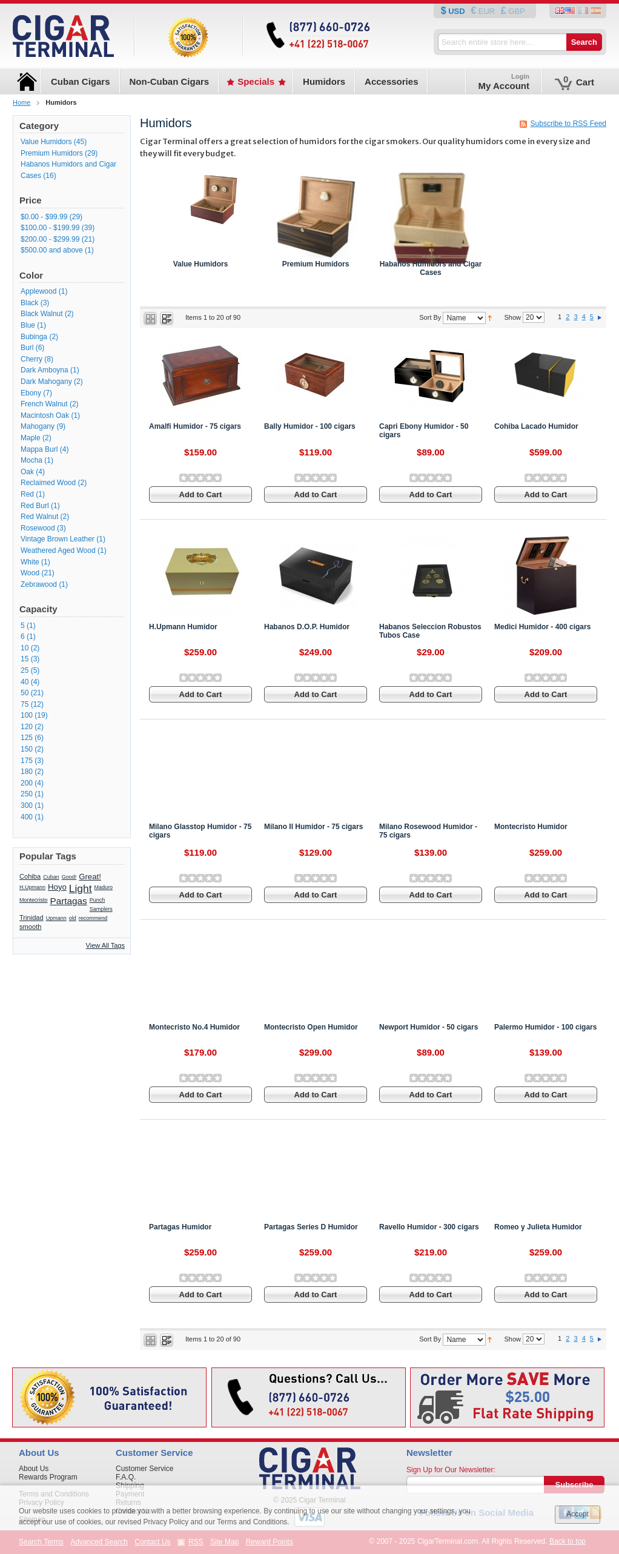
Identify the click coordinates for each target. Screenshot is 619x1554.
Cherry (31, 359)
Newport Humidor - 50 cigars (428, 1027)
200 (27, 783)
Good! (69, 877)
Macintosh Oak (45, 415)
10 (24, 648)
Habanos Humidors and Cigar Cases (431, 268)
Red (27, 494)
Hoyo (57, 886)
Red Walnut (39, 516)
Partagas (68, 901)
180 (27, 771)
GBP (515, 11)
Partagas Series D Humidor (311, 1227)
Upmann (56, 918)
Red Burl (35, 505)
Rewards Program (48, 1477)
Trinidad (31, 917)
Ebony (31, 393)
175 (27, 760)
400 (27, 817)
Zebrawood (40, 584)
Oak (27, 472)
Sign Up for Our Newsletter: (450, 1470)
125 (27, 737)
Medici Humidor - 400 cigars (542, 627)
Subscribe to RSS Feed (568, 123)
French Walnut (44, 404)
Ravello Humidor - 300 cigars (429, 1227)
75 (24, 704)
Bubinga (34, 336)
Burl (27, 347)
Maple (31, 438)
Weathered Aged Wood (58, 550)
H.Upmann (32, 887)
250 (27, 794)
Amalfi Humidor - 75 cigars (195, 426)
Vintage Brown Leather (57, 539)
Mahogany (38, 426)
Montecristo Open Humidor (311, 1027)
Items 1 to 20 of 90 (212, 317)
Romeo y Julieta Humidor (538, 1227)
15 (24, 659)
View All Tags (105, 945)
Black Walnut (42, 313)
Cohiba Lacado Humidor (536, 426)
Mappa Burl (39, 449)
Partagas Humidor (180, 1227)
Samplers (101, 909)
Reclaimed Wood (48, 482)
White (30, 562)
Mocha (31, 460)
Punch (97, 900)
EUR (486, 11)
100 (27, 715)
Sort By (430, 318)
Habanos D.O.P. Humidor (306, 627)
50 (24, 693)
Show (512, 317)
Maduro (103, 887)
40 (24, 682)
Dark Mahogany (46, 381)
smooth (30, 926)
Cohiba (30, 876)
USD (457, 11)
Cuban (51, 877)
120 (27, 726)
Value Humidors (200, 264)
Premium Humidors (315, 264)
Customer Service (144, 1468)
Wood (30, 573)
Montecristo (33, 900)
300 (27, 805)
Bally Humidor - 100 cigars (310, 426)
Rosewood (38, 528)
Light (80, 888)
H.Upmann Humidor (183, 627)
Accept (577, 1514)
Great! (90, 876)
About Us (33, 1468)
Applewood (38, 291)
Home (21, 102)
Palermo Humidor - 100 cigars (545, 1027)
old (72, 918)
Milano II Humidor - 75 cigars (313, 826)
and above (52, 250)
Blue (28, 325)
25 (24, 670)
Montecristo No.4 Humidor (194, 1027)
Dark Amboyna (44, 370)
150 (27, 749)
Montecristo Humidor (531, 826)
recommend (93, 918)
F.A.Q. (126, 1477)
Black (29, 303)
